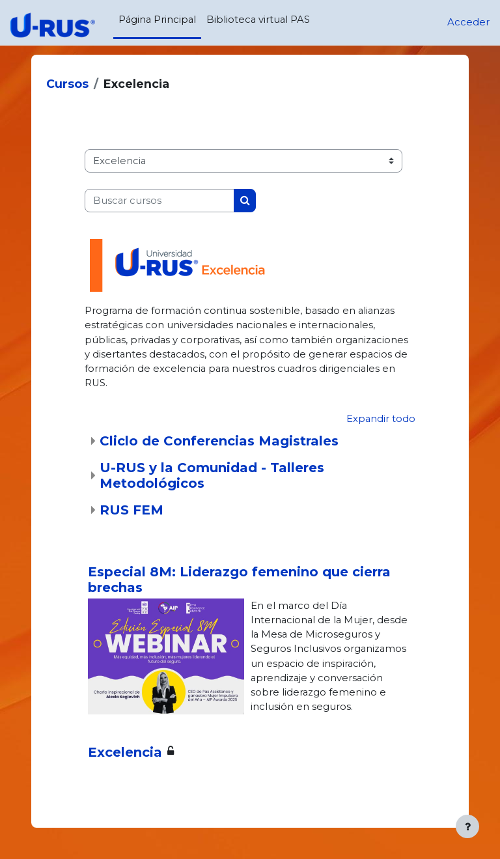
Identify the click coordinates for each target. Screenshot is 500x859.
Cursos (67, 84)
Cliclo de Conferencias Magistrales (219, 441)
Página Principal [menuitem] (157, 19)
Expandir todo (380, 419)
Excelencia (125, 752)
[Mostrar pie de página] (467, 826)
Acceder (468, 22)
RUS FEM (131, 510)
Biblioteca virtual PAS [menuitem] (258, 19)
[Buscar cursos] (159, 200)
